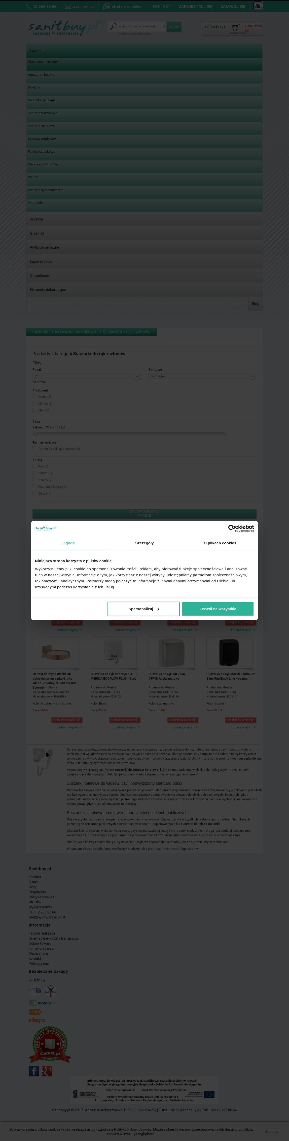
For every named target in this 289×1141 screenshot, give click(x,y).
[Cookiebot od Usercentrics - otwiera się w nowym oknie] (232, 528)
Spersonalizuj (144, 608)
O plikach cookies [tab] (220, 543)
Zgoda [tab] (69, 543)
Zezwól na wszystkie (218, 608)
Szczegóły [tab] (144, 543)
